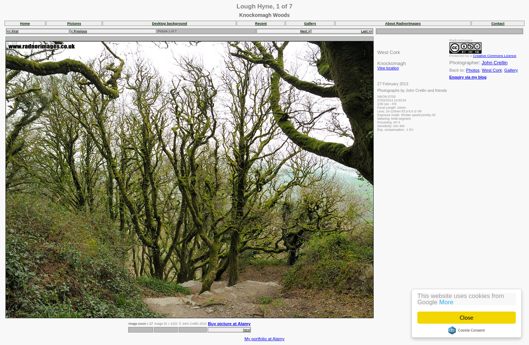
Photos (472, 70)
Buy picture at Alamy (229, 323)
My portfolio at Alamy (265, 338)
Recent (261, 23)
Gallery (310, 23)
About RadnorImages (403, 23)
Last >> (366, 31)
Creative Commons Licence (495, 56)
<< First (12, 31)
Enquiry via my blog (467, 77)
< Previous (79, 31)
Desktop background (169, 23)
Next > (305, 31)
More (446, 302)
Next (246, 330)
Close (467, 317)
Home (25, 23)
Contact (497, 23)
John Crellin (494, 62)
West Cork (492, 70)
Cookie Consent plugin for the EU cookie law (466, 330)
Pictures (74, 23)
